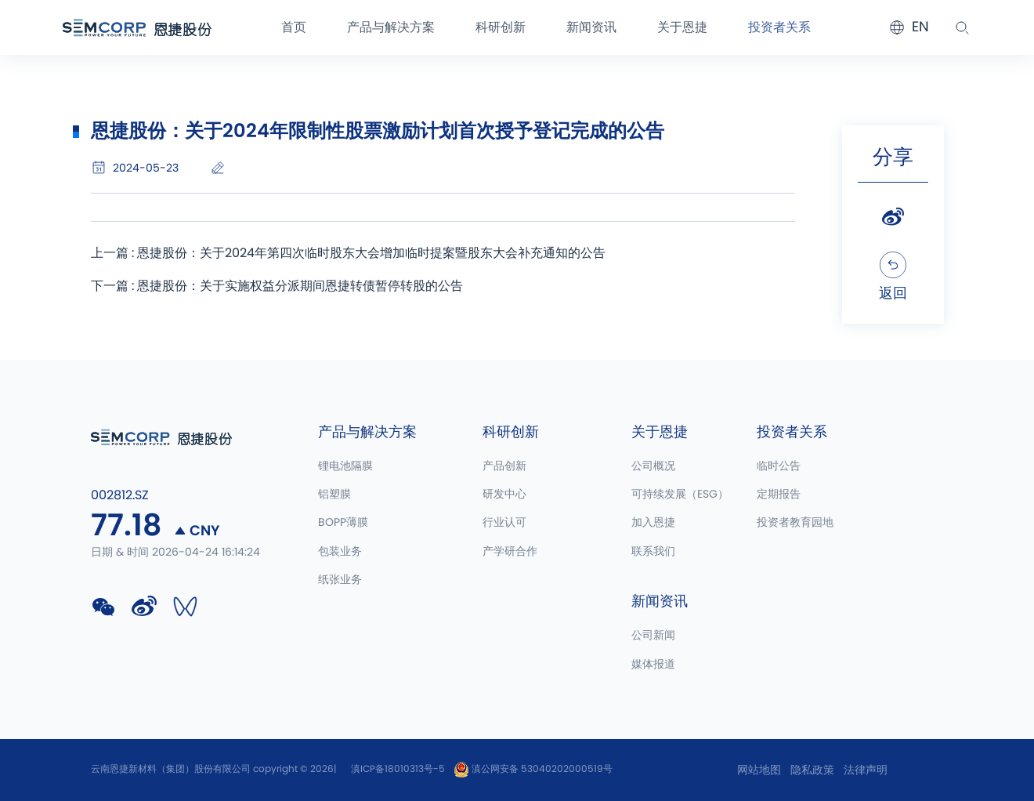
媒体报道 (653, 664)
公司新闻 (653, 635)
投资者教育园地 (795, 522)
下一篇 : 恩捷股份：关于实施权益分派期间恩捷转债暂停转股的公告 (277, 286)
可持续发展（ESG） (679, 494)
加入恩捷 (653, 522)
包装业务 (340, 551)
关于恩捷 (682, 27)
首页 (293, 27)
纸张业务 (340, 579)
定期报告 (779, 494)
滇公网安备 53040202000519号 (533, 769)
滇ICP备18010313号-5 (398, 769)
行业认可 (504, 522)
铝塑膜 (334, 494)
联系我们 (653, 551)
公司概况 (653, 466)
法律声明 (866, 770)
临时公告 (779, 466)
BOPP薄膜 (343, 522)
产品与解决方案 (391, 27)
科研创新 (500, 27)
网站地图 (759, 770)
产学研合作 (510, 551)
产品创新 (504, 466)
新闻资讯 (591, 27)
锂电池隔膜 (345, 466)
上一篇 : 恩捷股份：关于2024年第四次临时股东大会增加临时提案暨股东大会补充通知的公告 (348, 253)
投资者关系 (779, 27)
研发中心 (504, 494)
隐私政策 (812, 770)
